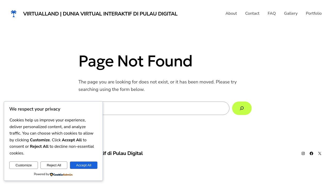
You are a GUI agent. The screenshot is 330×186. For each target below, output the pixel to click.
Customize (23, 165)
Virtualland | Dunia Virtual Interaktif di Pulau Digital (100, 13)
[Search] (242, 108)
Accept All (83, 165)
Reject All (54, 165)
